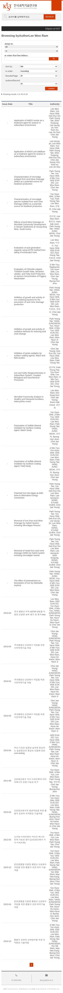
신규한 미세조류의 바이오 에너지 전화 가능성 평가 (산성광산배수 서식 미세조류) (30, 840)
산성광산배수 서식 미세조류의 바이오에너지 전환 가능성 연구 (30, 780)
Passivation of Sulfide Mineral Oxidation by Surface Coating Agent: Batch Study (27, 427)
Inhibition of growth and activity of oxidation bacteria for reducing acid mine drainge (30, 331)
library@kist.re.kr (46, 980)
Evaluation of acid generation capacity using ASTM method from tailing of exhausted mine (29, 250)
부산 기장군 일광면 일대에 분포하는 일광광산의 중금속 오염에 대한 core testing (29, 750)
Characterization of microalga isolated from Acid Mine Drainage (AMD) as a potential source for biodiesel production (29, 180)
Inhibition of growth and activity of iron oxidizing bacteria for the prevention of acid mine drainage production (29, 301)
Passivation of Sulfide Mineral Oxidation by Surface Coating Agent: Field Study (27, 463)
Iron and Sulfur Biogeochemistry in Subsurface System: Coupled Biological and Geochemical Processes (29, 376)
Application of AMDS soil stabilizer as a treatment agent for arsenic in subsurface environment (29, 153)
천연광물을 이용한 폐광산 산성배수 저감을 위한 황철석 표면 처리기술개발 (30, 904)
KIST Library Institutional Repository (20, 7)
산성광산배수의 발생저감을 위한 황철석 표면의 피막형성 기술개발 (30, 812)
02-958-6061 (16, 980)
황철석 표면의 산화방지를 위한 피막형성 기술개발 (29, 941)
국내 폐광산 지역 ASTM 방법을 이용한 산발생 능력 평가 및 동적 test (29, 613)
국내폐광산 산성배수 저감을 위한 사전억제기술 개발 (29, 681)
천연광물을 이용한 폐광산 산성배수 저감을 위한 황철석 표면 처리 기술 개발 (30, 867)
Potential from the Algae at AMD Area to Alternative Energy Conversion (28, 495)
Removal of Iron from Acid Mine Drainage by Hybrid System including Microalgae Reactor (28, 523)
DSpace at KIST (52, 28)
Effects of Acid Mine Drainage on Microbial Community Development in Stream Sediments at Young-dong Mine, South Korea (30, 225)
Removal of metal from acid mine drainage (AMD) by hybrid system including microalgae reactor (29, 552)
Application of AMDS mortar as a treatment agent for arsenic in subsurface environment (29, 122)
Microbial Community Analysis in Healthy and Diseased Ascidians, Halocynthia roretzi (29, 399)
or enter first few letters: (16, 55)
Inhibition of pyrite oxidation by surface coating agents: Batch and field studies (29, 355)
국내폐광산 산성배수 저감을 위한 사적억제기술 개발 (29, 646)
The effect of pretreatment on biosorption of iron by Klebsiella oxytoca (28, 582)
